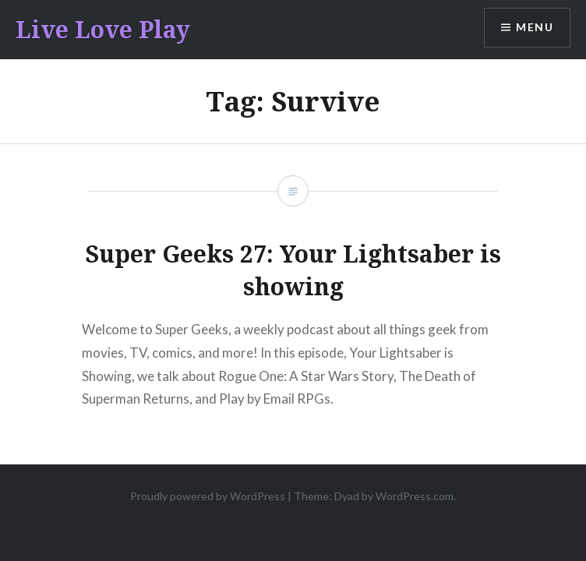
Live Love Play (103, 29)
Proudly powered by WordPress (207, 496)
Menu (534, 27)
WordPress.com (415, 496)
